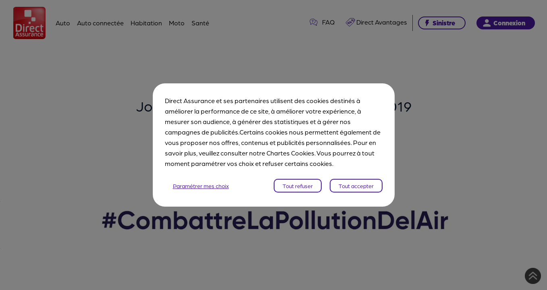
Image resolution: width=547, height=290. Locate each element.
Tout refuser (298, 185)
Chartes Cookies (290, 153)
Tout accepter (356, 185)
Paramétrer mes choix (201, 185)
